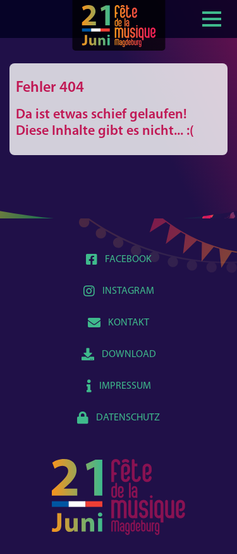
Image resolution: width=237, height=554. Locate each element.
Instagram (118, 291)
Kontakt (118, 323)
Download (119, 354)
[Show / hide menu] (211, 17)
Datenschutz (118, 418)
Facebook (119, 259)
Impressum (119, 386)
